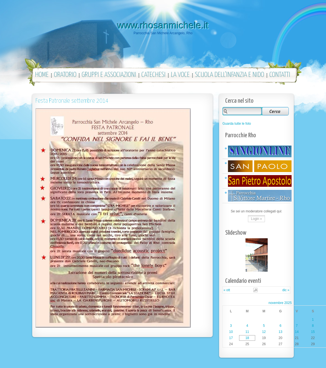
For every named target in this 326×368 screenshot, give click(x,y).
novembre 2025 (280, 303)
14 (297, 332)
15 (313, 332)
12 (264, 332)
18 (247, 338)
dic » (285, 290)
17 (231, 338)
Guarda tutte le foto (236, 124)
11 (247, 332)
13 (280, 332)
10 (231, 332)
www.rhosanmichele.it (163, 25)
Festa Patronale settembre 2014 (72, 101)
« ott (227, 290)
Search (275, 110)
